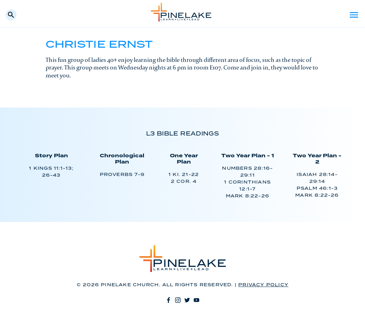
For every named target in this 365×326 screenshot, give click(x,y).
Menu (353, 14)
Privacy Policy (263, 285)
